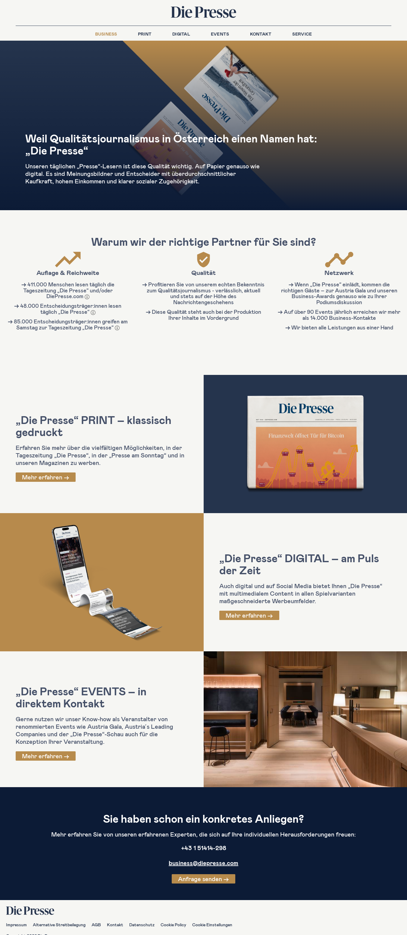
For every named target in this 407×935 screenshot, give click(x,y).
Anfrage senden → (203, 878)
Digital (181, 33)
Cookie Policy (173, 924)
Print (145, 33)
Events (220, 33)
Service (302, 33)
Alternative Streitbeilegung (59, 924)
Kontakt (261, 33)
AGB (96, 924)
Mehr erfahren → (45, 477)
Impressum (16, 924)
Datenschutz (142, 924)
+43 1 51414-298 (203, 847)
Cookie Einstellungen (212, 924)
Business (106, 33)
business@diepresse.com (203, 862)
